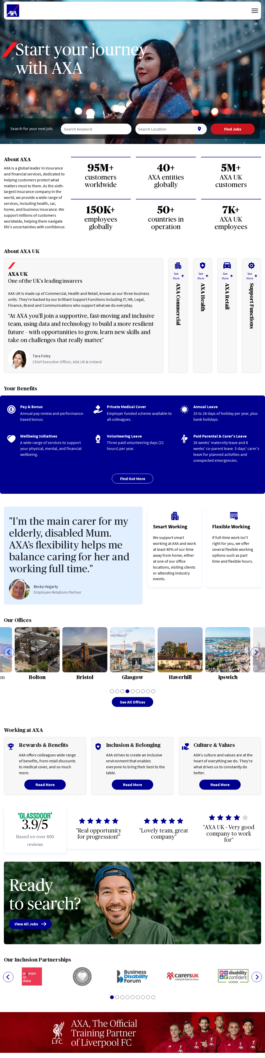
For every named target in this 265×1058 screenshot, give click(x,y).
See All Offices (132, 702)
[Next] (256, 652)
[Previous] (9, 652)
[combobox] (96, 129)
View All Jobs (30, 924)
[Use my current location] (199, 129)
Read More (45, 784)
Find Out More (132, 478)
